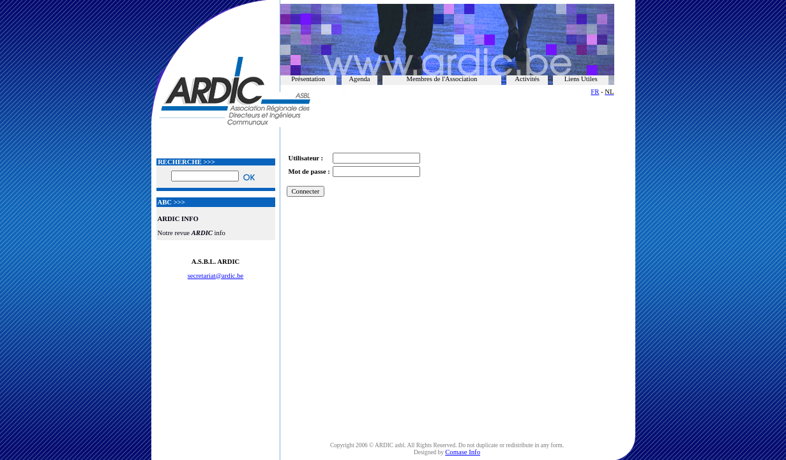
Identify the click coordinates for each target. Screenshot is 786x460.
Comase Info (462, 452)
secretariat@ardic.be (216, 275)
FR (595, 91)
